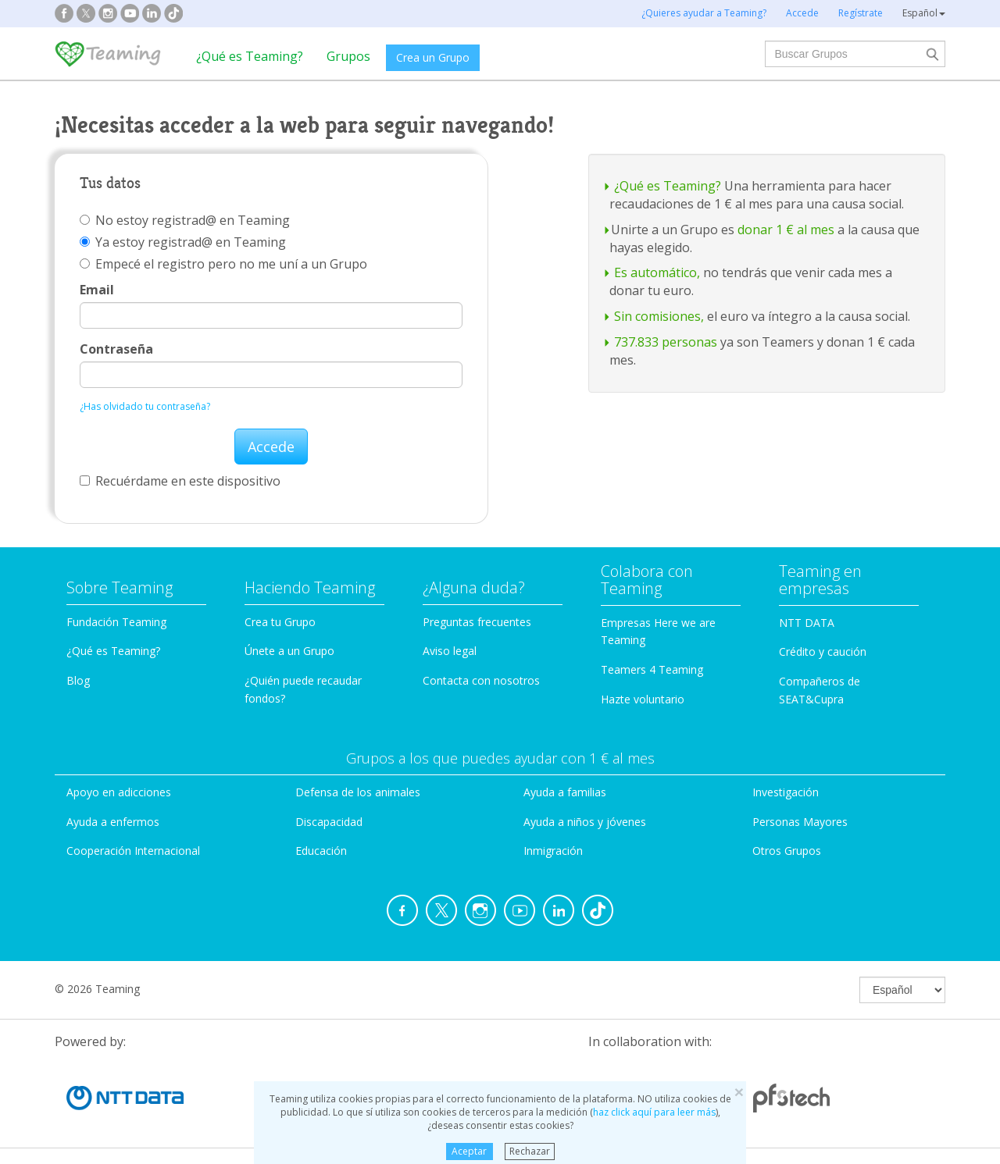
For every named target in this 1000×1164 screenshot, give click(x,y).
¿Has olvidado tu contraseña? (145, 406)
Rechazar (529, 1151)
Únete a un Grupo (289, 650)
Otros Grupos (786, 850)
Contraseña (116, 349)
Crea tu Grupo (280, 621)
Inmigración (553, 850)
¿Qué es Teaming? (249, 56)
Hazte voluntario (642, 699)
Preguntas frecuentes (477, 621)
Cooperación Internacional (133, 850)
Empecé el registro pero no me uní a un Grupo (223, 263)
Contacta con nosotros (481, 680)
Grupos (348, 56)
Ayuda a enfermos (112, 821)
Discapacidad (328, 821)
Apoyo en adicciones (118, 792)
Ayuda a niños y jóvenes (584, 821)
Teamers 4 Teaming (652, 669)
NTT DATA (806, 622)
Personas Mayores (800, 821)
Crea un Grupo (433, 57)
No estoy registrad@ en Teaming (185, 220)
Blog (78, 680)
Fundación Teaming (116, 621)
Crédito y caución (822, 651)
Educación (321, 850)
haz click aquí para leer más (654, 1112)
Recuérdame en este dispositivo (180, 480)
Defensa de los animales (357, 792)
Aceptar (469, 1151)
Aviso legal (450, 650)
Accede (271, 446)
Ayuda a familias (564, 792)
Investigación (785, 792)
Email (97, 289)
